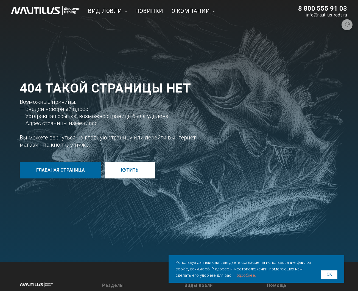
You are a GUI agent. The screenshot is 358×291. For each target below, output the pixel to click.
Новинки (149, 11)
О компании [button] (192, 11)
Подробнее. (245, 275)
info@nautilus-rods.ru (326, 15)
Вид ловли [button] (106, 11)
